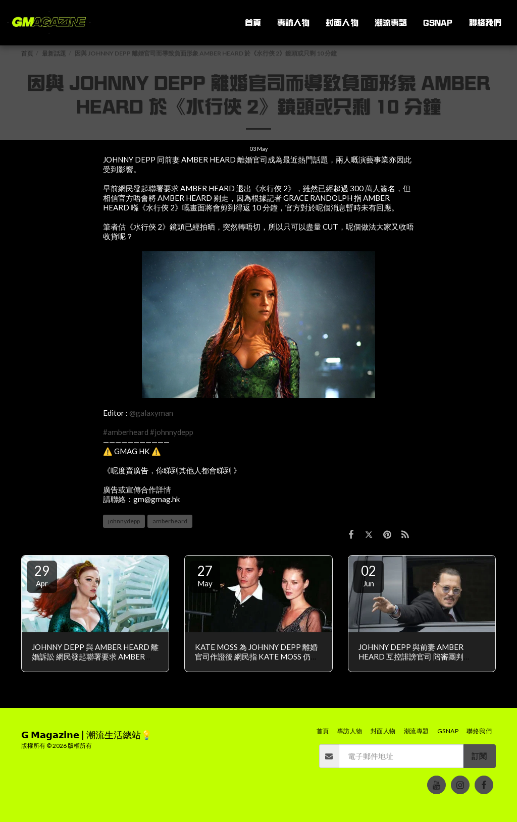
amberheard (169, 521)
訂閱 (479, 755)
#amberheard (125, 431)
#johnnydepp (171, 431)
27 (205, 575)
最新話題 (54, 53)
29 (42, 575)
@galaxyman (151, 412)
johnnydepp (124, 521)
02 (368, 575)
